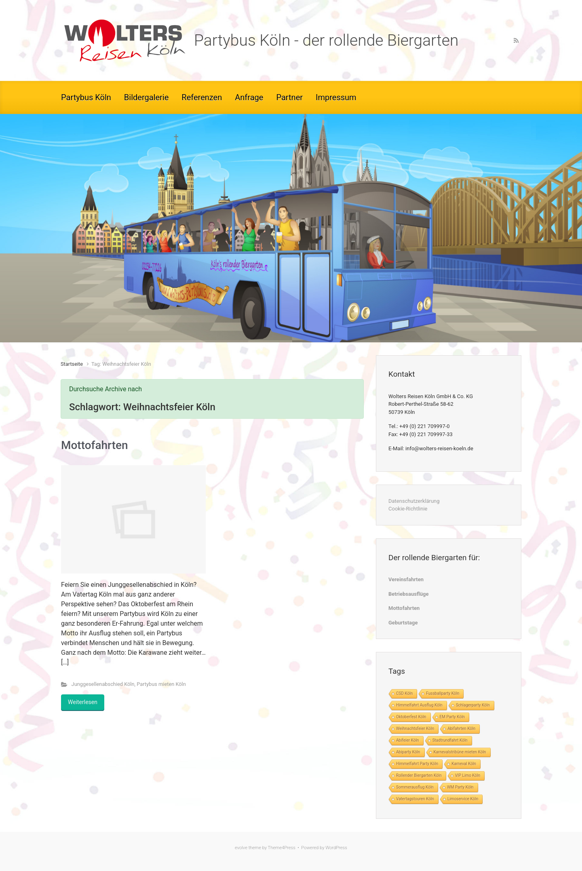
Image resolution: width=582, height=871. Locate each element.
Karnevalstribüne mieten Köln (460, 752)
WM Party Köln (460, 787)
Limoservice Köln (462, 799)
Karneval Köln (463, 763)
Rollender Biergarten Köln (419, 775)
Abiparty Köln (408, 752)
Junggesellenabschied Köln (103, 684)
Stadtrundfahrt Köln (450, 740)
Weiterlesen (82, 702)
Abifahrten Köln (461, 728)
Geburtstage (403, 623)
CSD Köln (404, 693)
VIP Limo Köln (467, 775)
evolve (241, 847)
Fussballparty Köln (442, 693)
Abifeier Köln (407, 740)
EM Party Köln (452, 717)
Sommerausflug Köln (415, 787)
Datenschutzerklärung (414, 501)
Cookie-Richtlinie (407, 509)
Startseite (72, 364)
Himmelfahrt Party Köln (417, 763)
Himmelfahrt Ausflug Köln (419, 705)
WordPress (336, 847)
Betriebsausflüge (408, 594)
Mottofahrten (94, 445)
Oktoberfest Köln (411, 717)
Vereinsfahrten (406, 579)
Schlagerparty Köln (473, 705)
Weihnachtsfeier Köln (415, 728)
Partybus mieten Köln (161, 684)
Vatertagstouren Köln (415, 799)
